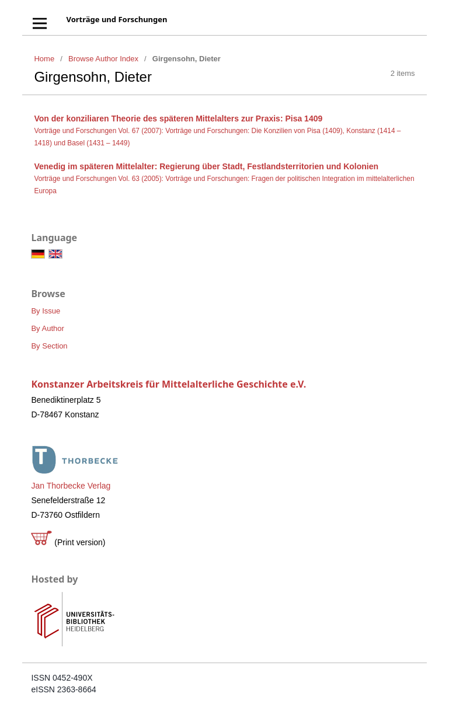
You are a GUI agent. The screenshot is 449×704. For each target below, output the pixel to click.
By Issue (45, 310)
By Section (49, 345)
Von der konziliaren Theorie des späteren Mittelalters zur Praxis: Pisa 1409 (178, 118)
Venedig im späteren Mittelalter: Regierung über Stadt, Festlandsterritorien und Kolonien (206, 166)
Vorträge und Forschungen (116, 19)
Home (44, 58)
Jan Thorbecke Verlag (70, 485)
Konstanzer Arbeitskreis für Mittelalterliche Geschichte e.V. (168, 384)
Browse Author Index (103, 58)
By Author (47, 328)
